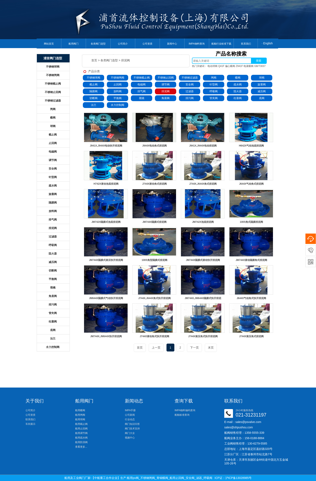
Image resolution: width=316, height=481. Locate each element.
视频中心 (130, 437)
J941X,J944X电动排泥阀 (203, 145)
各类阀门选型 (98, 43)
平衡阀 (117, 98)
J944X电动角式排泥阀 (154, 145)
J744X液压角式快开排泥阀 (203, 336)
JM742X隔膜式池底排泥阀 (106, 222)
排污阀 (190, 98)
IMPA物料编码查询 (185, 410)
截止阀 (93, 84)
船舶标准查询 (182, 414)
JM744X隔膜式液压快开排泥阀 (106, 260)
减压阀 (262, 91)
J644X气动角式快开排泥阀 (251, 298)
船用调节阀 (81, 433)
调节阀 (166, 84)
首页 (94, 60)
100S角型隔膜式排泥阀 (154, 260)
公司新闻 (130, 414)
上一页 (156, 347)
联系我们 (246, 43)
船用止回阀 (81, 428)
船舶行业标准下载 (221, 43)
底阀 (261, 98)
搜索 (258, 60)
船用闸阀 (80, 414)
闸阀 (213, 77)
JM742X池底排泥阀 (203, 222)
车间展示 (30, 424)
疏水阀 (238, 84)
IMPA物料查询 (196, 43)
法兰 (93, 105)
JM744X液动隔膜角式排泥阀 (251, 260)
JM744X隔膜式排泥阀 (154, 222)
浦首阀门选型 (52, 58)
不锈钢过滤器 (190, 77)
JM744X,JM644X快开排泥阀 (106, 336)
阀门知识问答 (132, 424)
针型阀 (214, 84)
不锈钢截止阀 (142, 77)
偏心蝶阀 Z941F (234, 66)
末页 (211, 347)
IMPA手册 (130, 410)
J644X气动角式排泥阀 (251, 183)
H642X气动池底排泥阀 (251, 145)
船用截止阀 (81, 424)
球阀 (261, 77)
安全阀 (190, 84)
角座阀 (166, 98)
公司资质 (147, 43)
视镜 (141, 98)
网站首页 (49, 43)
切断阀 (93, 98)
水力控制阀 (117, 105)
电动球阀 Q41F (215, 66)
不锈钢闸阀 (117, 77)
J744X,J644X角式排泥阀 (203, 183)
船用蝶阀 (80, 410)
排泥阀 (125, 60)
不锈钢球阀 (93, 77)
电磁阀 (141, 84)
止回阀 (117, 84)
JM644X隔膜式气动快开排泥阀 (106, 298)
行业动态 (130, 419)
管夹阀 (214, 98)
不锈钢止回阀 (166, 77)
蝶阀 (237, 77)
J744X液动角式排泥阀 (154, 183)
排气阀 (141, 91)
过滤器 (190, 91)
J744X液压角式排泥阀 (251, 336)
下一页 (194, 347)
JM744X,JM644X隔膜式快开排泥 (203, 298)
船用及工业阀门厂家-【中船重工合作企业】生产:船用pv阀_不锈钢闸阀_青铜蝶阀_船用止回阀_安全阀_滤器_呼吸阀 (138, 478)
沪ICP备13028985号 (238, 478)
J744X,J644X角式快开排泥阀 (154, 298)
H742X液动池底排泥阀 (106, 183)
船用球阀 (80, 419)
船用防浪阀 (81, 442)
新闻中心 (172, 43)
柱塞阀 (238, 98)
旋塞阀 (262, 84)
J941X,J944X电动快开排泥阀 (106, 145)
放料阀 (117, 91)
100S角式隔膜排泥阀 (251, 222)
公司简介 (123, 43)
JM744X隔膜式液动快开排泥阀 (203, 260)
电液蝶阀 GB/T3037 (254, 66)
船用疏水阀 (81, 437)
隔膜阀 (93, 91)
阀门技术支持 (132, 428)
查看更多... (81, 446)
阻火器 (238, 91)
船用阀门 (73, 43)
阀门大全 (130, 433)
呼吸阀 (214, 91)
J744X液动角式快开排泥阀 (154, 336)
